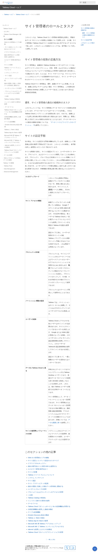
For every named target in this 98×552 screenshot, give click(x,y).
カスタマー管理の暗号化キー (38, 469)
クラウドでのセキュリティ (37, 463)
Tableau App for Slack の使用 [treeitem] (13, 132)
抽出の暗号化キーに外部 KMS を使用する (42, 466)
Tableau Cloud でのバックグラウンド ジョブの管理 (45, 532)
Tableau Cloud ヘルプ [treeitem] (9, 28)
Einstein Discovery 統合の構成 (38, 515)
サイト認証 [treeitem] (8, 75)
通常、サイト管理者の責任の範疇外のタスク (88, 35)
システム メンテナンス (36, 478)
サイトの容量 (32, 472)
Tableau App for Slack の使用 (38, 521)
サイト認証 (32, 480)
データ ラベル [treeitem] (9, 107)
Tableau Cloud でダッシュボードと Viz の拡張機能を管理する (49, 506)
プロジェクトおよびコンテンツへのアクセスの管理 (45, 492)
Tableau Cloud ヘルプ (22, 14)
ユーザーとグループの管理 (37, 489)
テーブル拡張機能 (34, 512)
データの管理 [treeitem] (7, 155)
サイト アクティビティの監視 (38, 483)
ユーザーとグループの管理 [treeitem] (12, 88)
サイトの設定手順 (86, 40)
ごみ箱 (30, 495)
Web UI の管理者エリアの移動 (38, 457)
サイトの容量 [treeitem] (8, 65)
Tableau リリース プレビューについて (41, 475)
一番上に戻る (50, 539)
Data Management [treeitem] (9, 169)
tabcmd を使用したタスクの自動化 (40, 529)
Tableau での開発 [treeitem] (8, 163)
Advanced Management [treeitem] (10, 171)
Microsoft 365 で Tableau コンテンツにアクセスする (46, 526)
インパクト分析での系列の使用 (38, 501)
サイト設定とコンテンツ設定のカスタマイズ (43, 460)
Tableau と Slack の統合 (36, 518)
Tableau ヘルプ (8, 14)
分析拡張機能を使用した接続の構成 (40, 509)
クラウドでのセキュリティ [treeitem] (12, 52)
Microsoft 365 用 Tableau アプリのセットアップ (44, 524)
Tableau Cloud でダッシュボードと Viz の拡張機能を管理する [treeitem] (13, 112)
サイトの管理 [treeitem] (7, 39)
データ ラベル (33, 503)
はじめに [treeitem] (6, 31)
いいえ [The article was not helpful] (73, 547)
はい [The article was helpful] (67, 547)
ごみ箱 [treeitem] (6, 96)
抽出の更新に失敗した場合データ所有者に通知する (45, 486)
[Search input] (89, 2)
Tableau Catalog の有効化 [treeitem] (12, 99)
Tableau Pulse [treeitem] (7, 166)
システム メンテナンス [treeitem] (11, 72)
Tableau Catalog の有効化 (37, 498)
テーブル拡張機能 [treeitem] (9, 122)
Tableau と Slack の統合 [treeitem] (11, 129)
